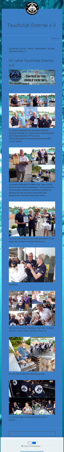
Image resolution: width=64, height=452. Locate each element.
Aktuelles (22, 445)
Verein (30, 49)
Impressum (39, 445)
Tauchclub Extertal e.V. (32, 25)
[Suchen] (53, 433)
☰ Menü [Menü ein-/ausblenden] (55, 38)
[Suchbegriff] (32, 433)
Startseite (12, 445)
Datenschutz (50, 445)
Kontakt (30, 445)
